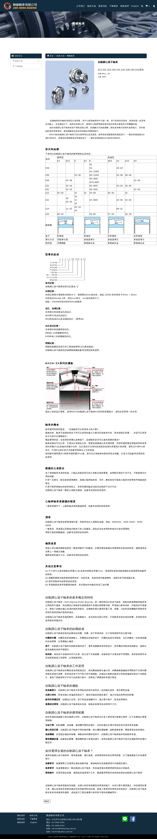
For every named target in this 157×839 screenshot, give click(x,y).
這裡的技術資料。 (92, 350)
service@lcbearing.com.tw (64, 828)
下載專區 (113, 6)
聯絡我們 (124, 6)
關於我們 (21, 815)
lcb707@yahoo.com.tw (62, 832)
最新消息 (102, 6)
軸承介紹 (91, 6)
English (135, 6)
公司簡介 (80, 6)
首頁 (50, 56)
